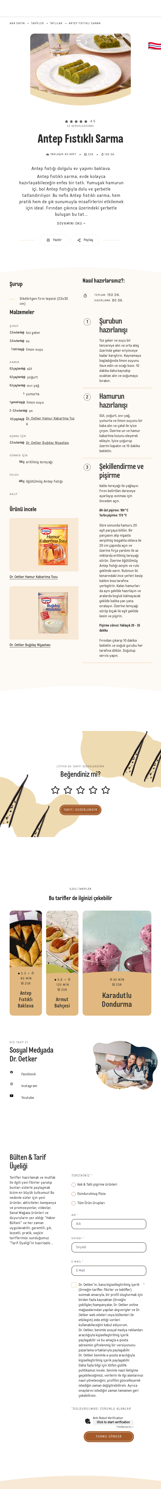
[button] (80, 114)
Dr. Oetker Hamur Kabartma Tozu (50, 421)
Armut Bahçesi (62, 963)
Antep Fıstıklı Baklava (26, 963)
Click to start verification (113, 1422)
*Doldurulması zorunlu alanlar (101, 1408)
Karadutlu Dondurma (117, 963)
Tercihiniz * (82, 1175)
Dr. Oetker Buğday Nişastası (47, 443)
